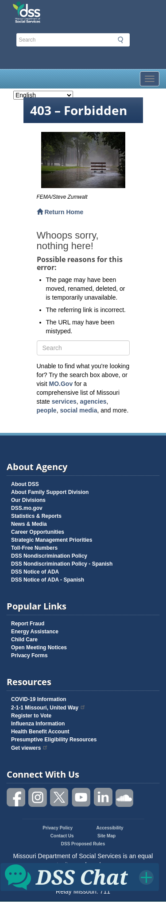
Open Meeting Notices (39, 647)
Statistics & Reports (36, 516)
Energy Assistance (34, 631)
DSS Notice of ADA (35, 572)
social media (78, 410)
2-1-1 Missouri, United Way (48, 708)
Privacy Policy (57, 827)
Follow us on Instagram (38, 797)
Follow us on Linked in (103, 797)
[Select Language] (43, 95)
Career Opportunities (37, 532)
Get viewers (29, 748)
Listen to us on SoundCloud (125, 797)
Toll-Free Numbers (34, 548)
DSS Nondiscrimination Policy (49, 556)
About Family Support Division (50, 492)
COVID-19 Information (38, 699)
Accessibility (110, 827)
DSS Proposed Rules (83, 843)
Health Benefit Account (40, 732)
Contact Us (62, 835)
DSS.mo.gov (26, 508)
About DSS (25, 484)
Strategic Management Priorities (51, 540)
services (64, 401)
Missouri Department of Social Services (62, 9)
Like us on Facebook (16, 797)
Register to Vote (31, 716)
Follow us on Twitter (59, 797)
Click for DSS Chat (80, 876)
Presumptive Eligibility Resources (54, 739)
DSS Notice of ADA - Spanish (47, 580)
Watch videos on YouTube (81, 797)
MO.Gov (61, 383)
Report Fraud (27, 624)
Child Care (24, 639)
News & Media (29, 524)
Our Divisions (28, 500)
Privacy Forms (29, 655)
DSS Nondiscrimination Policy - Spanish (61, 564)
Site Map (106, 835)
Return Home (60, 212)
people (47, 410)
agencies (93, 401)
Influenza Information (38, 724)
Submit (120, 39)
